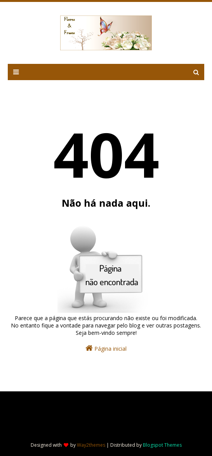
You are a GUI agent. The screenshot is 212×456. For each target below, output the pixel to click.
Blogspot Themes (162, 445)
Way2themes (91, 445)
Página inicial (106, 348)
